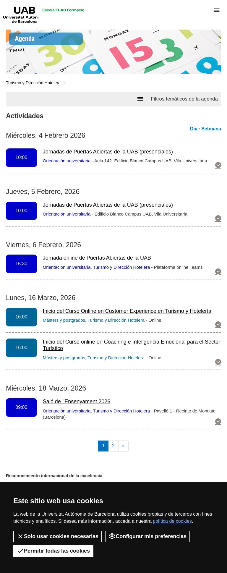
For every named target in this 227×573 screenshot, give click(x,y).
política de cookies (172, 521)
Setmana (211, 128)
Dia (193, 128)
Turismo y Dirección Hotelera (33, 82)
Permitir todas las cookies (53, 550)
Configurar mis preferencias (147, 536)
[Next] (123, 446)
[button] (218, 165)
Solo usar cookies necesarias (57, 536)
